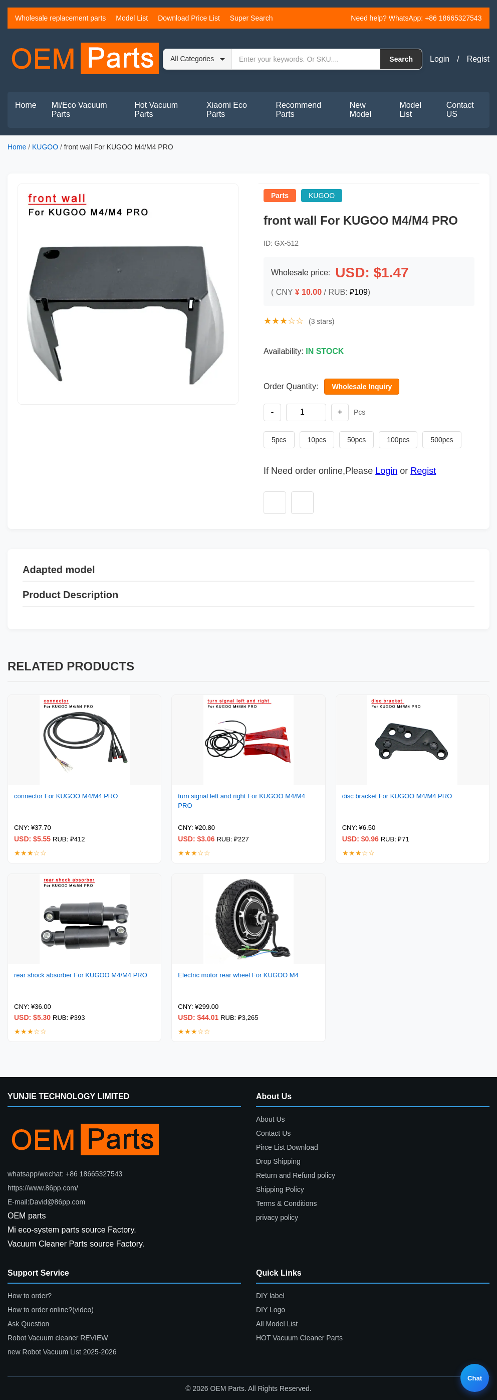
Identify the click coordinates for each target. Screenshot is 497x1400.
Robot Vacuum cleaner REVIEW (58, 1338)
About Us (270, 1119)
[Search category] (197, 59)
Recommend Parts (298, 109)
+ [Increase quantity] (340, 412)
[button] (128, 294)
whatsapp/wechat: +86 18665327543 (65, 1174)
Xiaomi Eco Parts (226, 109)
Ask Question (28, 1324)
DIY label (270, 1296)
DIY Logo (270, 1310)
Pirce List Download (287, 1147)
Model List (132, 18)
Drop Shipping (278, 1161)
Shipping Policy (280, 1189)
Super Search (251, 18)
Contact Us (273, 1133)
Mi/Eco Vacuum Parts (79, 109)
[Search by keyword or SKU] (306, 59)
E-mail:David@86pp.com (46, 1202)
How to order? (30, 1296)
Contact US (460, 109)
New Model (361, 109)
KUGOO (45, 147)
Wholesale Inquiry (362, 387)
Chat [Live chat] (474, 1378)
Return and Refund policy (295, 1175)
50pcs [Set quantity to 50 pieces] (356, 440)
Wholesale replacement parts (60, 18)
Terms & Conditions (286, 1203)
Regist (478, 59)
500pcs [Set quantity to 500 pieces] (441, 440)
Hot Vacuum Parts (156, 109)
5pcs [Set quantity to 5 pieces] (279, 440)
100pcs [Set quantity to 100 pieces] (398, 440)
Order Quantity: (291, 386)
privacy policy (277, 1217)
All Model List (277, 1324)
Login (439, 59)
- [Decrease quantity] (272, 412)
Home (26, 105)
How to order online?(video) (51, 1310)
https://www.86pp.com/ (43, 1188)
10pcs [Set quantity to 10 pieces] (317, 440)
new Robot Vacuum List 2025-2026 (62, 1352)
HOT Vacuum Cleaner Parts (299, 1338)
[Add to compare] (302, 502)
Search (401, 59)
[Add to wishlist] (275, 502)
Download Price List (189, 18)
